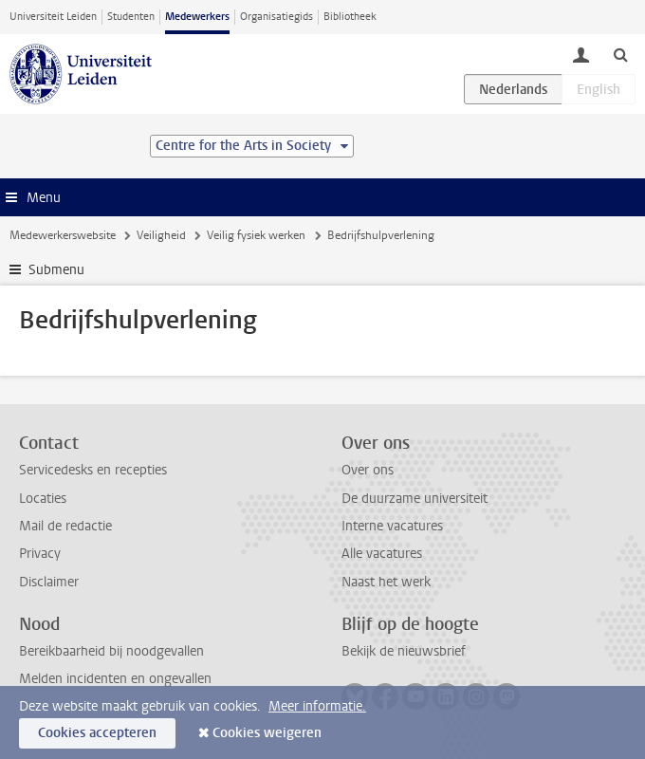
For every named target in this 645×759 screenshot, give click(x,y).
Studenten (131, 16)
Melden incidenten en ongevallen (115, 679)
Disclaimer (49, 582)
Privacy (40, 554)
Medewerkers (197, 16)
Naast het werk (386, 582)
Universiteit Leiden (53, 16)
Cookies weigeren (267, 733)
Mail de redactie (65, 526)
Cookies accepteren (97, 733)
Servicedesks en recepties (93, 470)
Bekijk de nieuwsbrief (403, 651)
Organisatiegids (276, 16)
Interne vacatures (392, 526)
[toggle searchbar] (620, 54)
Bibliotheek (350, 16)
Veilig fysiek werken (256, 235)
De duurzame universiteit (414, 499)
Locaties (42, 499)
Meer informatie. (317, 706)
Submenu (56, 270)
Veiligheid (161, 235)
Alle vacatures (381, 554)
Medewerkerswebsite (62, 235)
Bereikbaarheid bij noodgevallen (111, 651)
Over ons (367, 470)
